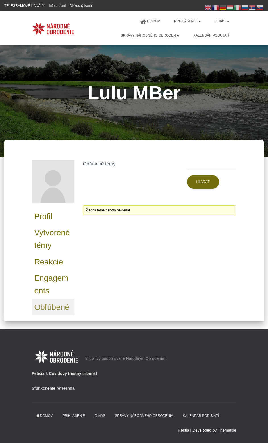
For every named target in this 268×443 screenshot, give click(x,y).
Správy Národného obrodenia (150, 35)
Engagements (51, 284)
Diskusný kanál (81, 6)
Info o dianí (57, 6)
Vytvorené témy (52, 239)
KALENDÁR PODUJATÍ (211, 35)
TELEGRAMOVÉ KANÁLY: (24, 6)
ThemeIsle (227, 430)
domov (150, 21)
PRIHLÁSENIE (187, 21)
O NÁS (222, 21)
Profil (43, 216)
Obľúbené (51, 307)
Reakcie (48, 261)
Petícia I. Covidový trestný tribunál (64, 373)
